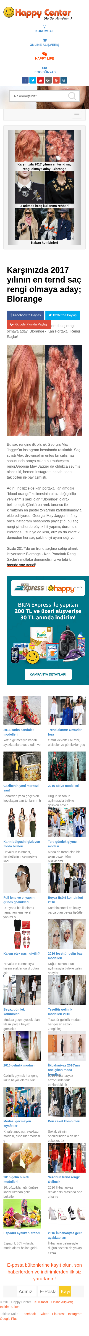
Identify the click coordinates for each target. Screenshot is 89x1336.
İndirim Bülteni (10, 1307)
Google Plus (8, 1318)
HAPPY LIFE (44, 56)
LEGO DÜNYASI (44, 70)
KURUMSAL (44, 29)
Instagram (75, 1314)
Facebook (29, 1314)
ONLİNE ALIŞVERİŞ (44, 43)
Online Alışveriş (62, 1302)
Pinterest (58, 1314)
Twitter (44, 1314)
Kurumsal (41, 1302)
